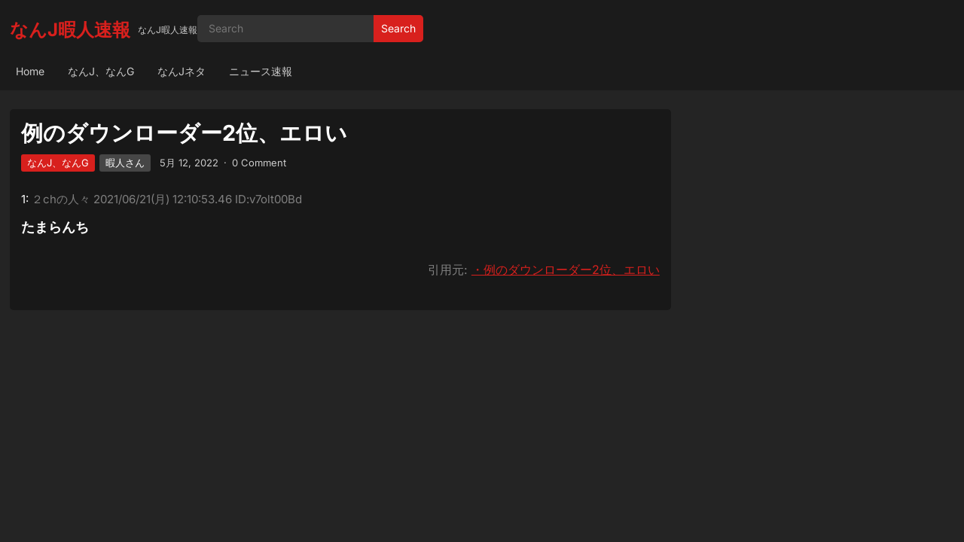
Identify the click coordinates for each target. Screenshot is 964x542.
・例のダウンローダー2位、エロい (565, 269)
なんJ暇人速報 (70, 30)
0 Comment (259, 163)
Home (30, 71)
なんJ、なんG (101, 71)
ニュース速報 (260, 71)
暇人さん (125, 163)
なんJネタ (181, 71)
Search (398, 28)
